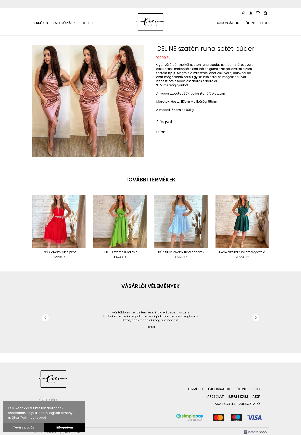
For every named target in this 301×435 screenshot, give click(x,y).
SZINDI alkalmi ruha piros (59, 252)
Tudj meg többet (33, 417)
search (244, 13)
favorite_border (258, 13)
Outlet (87, 23)
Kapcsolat (214, 396)
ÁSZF (256, 396)
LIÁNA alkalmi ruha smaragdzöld (242, 252)
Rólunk (249, 23)
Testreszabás (23, 427)
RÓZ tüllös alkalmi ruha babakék (181, 252)
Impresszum (238, 396)
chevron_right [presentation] (255, 317)
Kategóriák (63, 23)
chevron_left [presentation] (45, 317)
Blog (264, 23)
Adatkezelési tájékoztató (237, 404)
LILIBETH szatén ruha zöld (120, 252)
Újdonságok (228, 23)
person (251, 13)
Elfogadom (64, 427)
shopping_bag (265, 13)
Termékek (40, 23)
